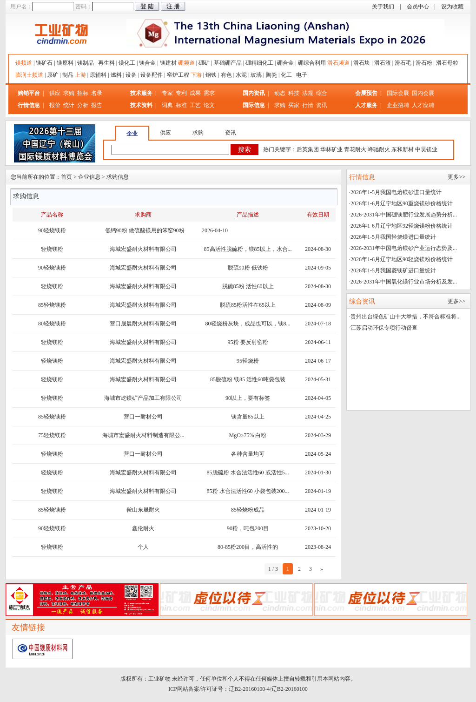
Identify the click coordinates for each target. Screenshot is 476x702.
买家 (293, 105)
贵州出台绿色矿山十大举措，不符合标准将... (405, 316)
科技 (293, 93)
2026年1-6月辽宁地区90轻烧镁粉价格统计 (401, 259)
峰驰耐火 (379, 149)
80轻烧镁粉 (52, 323)
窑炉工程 (178, 75)
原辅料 (98, 75)
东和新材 (402, 149)
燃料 (116, 75)
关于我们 (383, 6)
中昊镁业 (426, 149)
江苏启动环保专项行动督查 (383, 327)
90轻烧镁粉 (52, 230)
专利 (181, 93)
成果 (195, 93)
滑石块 (361, 63)
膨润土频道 (29, 75)
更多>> (456, 177)
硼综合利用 (312, 63)
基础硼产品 (228, 63)
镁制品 (85, 63)
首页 (66, 177)
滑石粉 (424, 63)
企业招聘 (398, 105)
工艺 (195, 105)
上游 (80, 75)
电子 (301, 75)
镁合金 (147, 63)
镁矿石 (44, 63)
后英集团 (308, 149)
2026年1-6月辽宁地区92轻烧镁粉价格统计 (401, 226)
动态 (279, 93)
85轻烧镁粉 (52, 305)
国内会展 (423, 93)
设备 (131, 75)
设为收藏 (452, 6)
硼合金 (285, 63)
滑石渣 (382, 63)
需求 (209, 93)
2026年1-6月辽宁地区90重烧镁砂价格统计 (401, 203)
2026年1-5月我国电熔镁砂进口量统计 (396, 192)
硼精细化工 (259, 63)
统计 (68, 105)
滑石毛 (403, 63)
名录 (96, 93)
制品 (67, 75)
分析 (82, 105)
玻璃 (256, 75)
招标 (82, 93)
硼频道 (186, 63)
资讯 (321, 105)
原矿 (52, 75)
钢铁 (211, 75)
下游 (196, 75)
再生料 (106, 63)
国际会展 (398, 93)
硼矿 (204, 63)
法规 (307, 93)
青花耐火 (355, 149)
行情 (307, 105)
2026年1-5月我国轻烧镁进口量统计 (393, 237)
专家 (167, 93)
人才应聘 (423, 105)
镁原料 (65, 63)
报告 (96, 105)
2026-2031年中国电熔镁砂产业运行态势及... (403, 248)
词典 (167, 105)
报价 (54, 105)
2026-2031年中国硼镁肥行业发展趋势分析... (403, 214)
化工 (286, 75)
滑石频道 (338, 63)
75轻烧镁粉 (52, 435)
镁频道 (23, 63)
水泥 (241, 75)
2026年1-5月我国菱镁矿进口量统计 (393, 270)
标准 (181, 105)
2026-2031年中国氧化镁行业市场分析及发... (403, 281)
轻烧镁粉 (52, 249)
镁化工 (127, 63)
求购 (68, 93)
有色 (226, 75)
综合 (321, 93)
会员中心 (418, 6)
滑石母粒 (447, 63)
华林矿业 (331, 149)
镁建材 (168, 63)
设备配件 (151, 75)
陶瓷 (271, 75)
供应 (54, 93)
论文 (209, 105)
